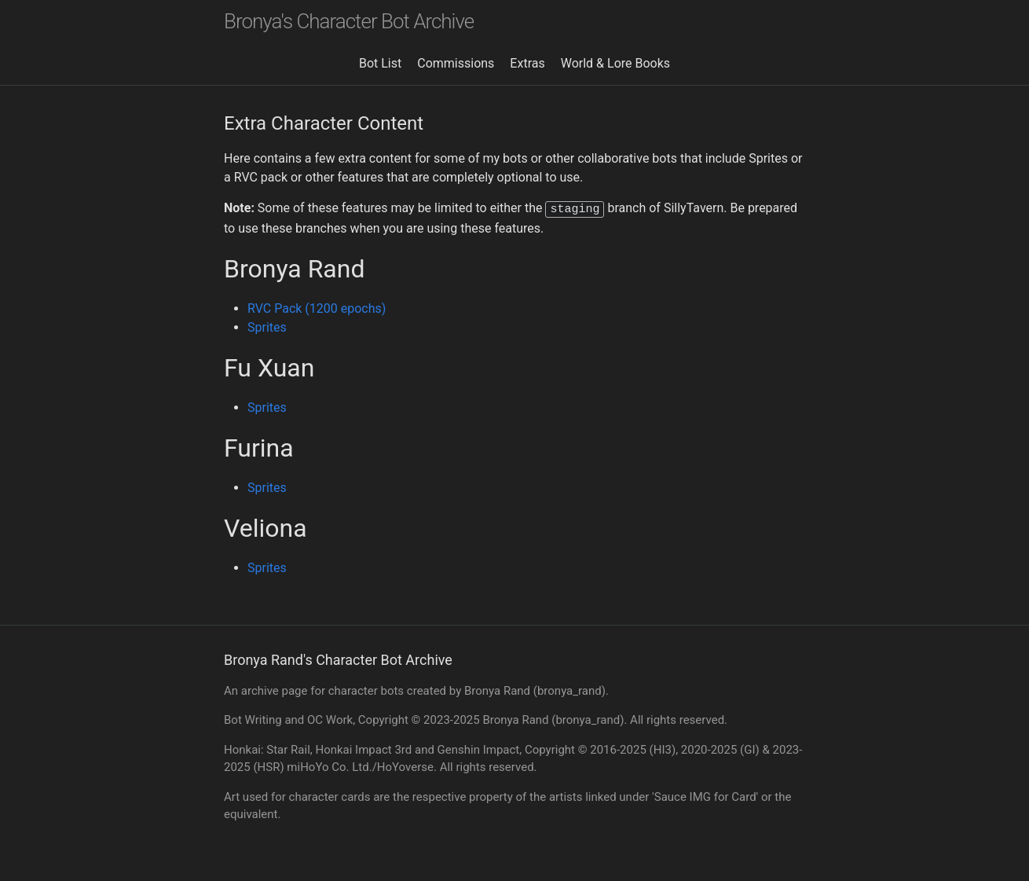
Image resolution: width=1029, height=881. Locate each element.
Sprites (267, 325)
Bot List (380, 63)
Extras (527, 63)
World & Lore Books (615, 63)
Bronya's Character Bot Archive (349, 21)
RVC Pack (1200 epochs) (316, 306)
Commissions (455, 63)
